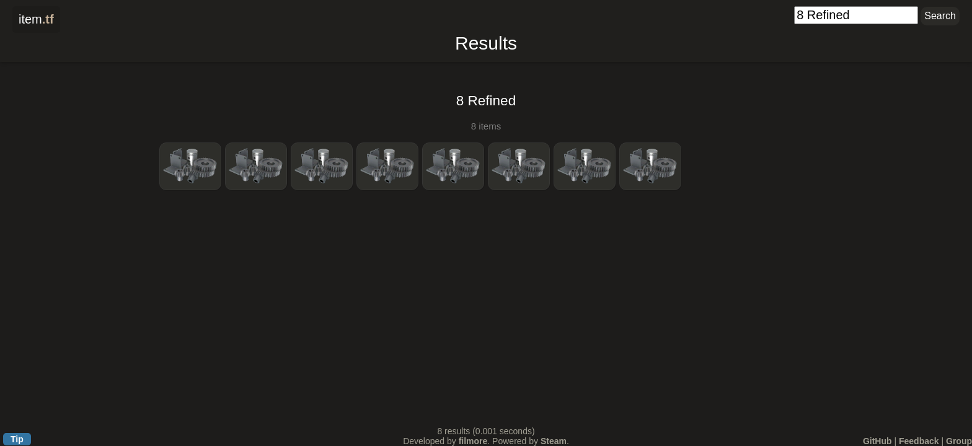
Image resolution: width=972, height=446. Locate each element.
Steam (554, 441)
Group (959, 441)
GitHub (877, 441)
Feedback (919, 441)
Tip (17, 439)
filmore (473, 441)
